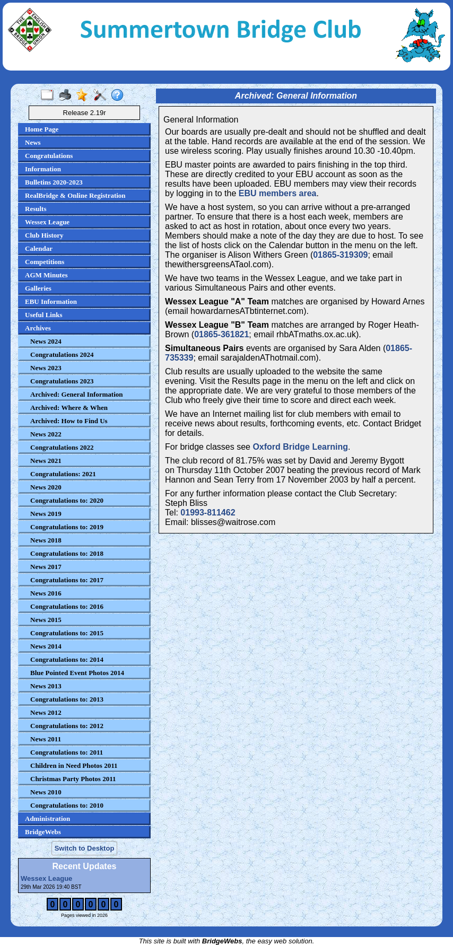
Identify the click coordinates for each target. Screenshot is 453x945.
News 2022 (46, 434)
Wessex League (47, 222)
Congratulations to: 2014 (66, 659)
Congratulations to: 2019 (66, 527)
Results (35, 209)
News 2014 (46, 646)
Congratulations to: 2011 (66, 752)
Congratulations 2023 (62, 381)
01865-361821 (221, 334)
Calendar (39, 248)
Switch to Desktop (85, 848)
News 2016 (46, 593)
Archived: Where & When (69, 408)
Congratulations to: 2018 (66, 553)
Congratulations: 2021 (63, 474)
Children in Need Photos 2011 (73, 765)
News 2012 (46, 712)
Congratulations (49, 156)
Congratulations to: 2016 (66, 606)
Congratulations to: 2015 (66, 633)
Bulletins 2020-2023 (54, 182)
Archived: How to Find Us (69, 421)
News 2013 (46, 686)
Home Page (41, 129)
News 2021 (46, 461)
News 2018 (46, 540)
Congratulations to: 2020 (66, 500)
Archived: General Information (76, 394)
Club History (44, 235)
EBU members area (278, 193)
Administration (47, 818)
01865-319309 (340, 254)
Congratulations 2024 (62, 354)
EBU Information (51, 301)
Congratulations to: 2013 (66, 699)
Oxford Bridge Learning (300, 446)
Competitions (44, 262)
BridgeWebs (43, 832)
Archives (38, 328)
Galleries (38, 288)
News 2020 (46, 487)
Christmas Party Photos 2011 (73, 779)
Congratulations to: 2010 (66, 805)
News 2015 (46, 620)
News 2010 (46, 792)
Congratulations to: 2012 (66, 726)
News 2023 (46, 368)
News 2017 (46, 567)
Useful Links (43, 315)
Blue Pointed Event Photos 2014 (77, 673)
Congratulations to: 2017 (66, 580)
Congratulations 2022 (62, 447)
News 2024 (46, 341)
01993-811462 (207, 512)
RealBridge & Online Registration (75, 195)
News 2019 (46, 514)
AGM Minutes (46, 275)
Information (43, 169)
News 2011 (45, 739)
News (33, 142)
